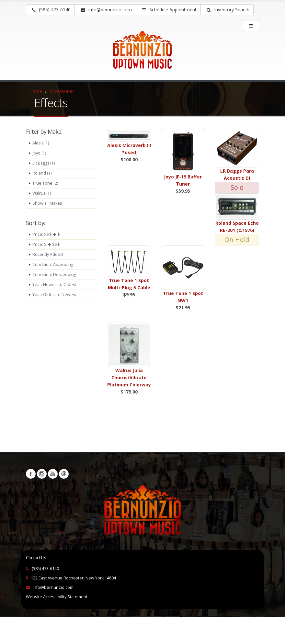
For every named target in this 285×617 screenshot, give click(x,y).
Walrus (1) (41, 193)
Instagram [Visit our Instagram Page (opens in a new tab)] (42, 474)
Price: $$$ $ (46, 234)
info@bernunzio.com (53, 587)
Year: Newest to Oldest (54, 284)
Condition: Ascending (53, 264)
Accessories (62, 91)
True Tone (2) (45, 183)
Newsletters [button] (64, 474)
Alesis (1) (41, 143)
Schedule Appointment (169, 9)
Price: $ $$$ (46, 244)
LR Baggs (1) (43, 163)
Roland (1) (41, 173)
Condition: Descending (54, 274)
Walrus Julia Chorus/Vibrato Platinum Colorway (129, 377)
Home (35, 91)
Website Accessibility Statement (56, 597)
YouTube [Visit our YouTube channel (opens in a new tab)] (53, 474)
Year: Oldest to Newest (54, 294)
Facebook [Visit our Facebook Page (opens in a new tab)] (31, 474)
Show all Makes (47, 203)
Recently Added (47, 254)
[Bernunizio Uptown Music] (142, 54)
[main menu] (251, 25)
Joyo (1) (39, 153)
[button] (227, 9)
